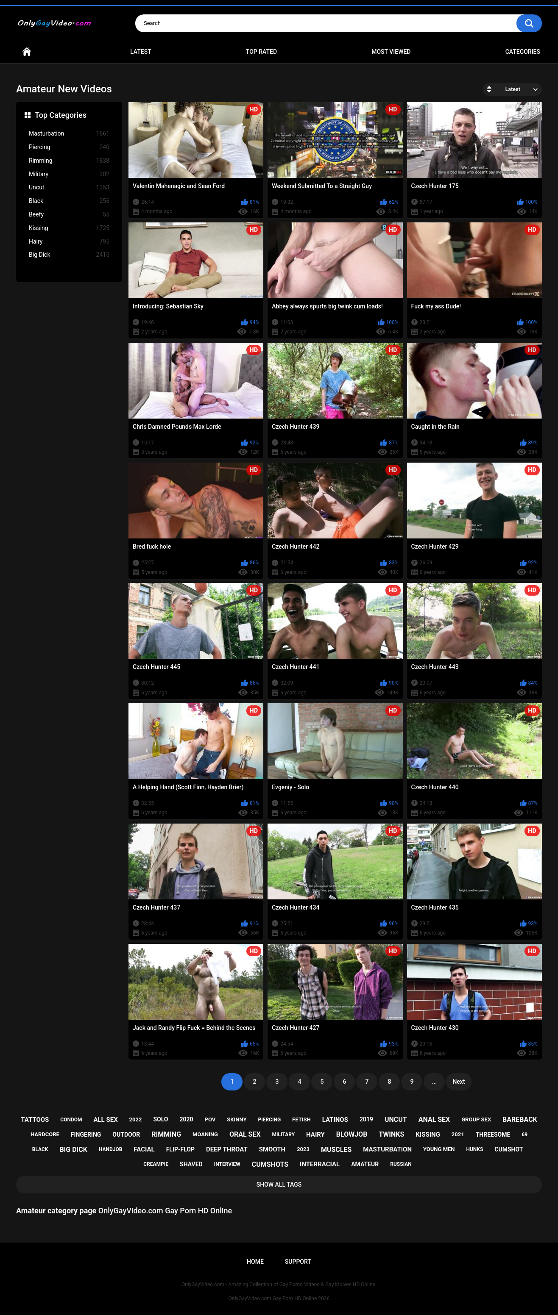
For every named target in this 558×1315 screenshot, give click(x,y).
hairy (315, 1134)
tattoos (35, 1120)
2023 (303, 1149)
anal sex (434, 1119)
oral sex (245, 1134)
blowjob (352, 1134)
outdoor (126, 1134)
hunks (474, 1149)
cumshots (270, 1164)
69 (524, 1134)
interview (227, 1164)
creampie (155, 1164)
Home (26, 52)
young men (439, 1149)
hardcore (45, 1134)
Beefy (69, 214)
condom (71, 1120)
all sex (105, 1120)
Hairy (69, 241)
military (283, 1134)
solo (160, 1119)
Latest (140, 51)
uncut (396, 1119)
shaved (191, 1164)
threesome (493, 1134)
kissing (428, 1134)
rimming (166, 1134)
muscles (336, 1150)
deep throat (227, 1149)
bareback (519, 1119)
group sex (476, 1119)
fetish (301, 1119)
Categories (522, 51)
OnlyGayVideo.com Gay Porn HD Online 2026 (279, 1298)
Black (69, 201)
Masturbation (69, 133)
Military (69, 174)
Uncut (69, 187)
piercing (269, 1120)
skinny (236, 1119)
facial (144, 1149)
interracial (320, 1164)
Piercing (69, 147)
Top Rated (261, 51)
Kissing (69, 228)
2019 (366, 1119)
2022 (135, 1119)
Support (298, 1261)
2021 (458, 1134)
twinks (391, 1134)
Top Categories (60, 115)
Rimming (69, 160)
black (40, 1149)
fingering (86, 1134)
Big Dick (69, 254)
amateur (365, 1164)
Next (458, 1081)
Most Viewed (390, 51)
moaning (205, 1134)
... (434, 1081)
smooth (272, 1149)
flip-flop (180, 1149)
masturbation (387, 1149)
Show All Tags (279, 1184)
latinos (335, 1120)
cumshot (508, 1149)
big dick (73, 1150)
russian (401, 1164)
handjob (111, 1149)
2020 (186, 1119)
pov (210, 1119)
